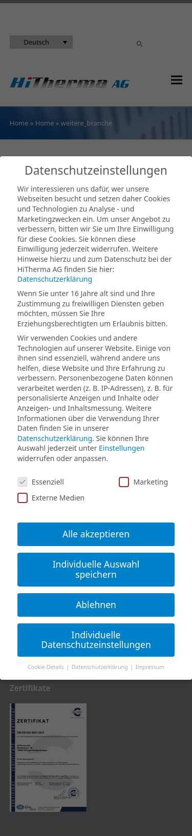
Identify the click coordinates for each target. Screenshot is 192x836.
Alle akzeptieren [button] (96, 534)
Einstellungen (121, 448)
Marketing (143, 482)
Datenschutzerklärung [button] (101, 667)
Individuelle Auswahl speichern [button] (96, 569)
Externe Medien (50, 498)
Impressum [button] (150, 667)
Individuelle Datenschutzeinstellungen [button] (96, 640)
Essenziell (40, 482)
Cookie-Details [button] (46, 667)
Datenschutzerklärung (54, 279)
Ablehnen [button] (96, 604)
